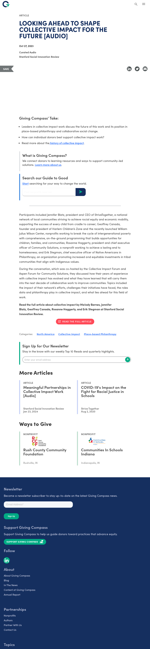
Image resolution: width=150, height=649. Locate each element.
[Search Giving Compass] (136, 4)
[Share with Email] (145, 68)
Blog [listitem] (6, 580)
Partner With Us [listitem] (13, 625)
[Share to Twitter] (137, 68)
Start (25, 184)
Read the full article (77, 321)
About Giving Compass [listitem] (17, 575)
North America (46, 334)
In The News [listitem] (11, 585)
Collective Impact (69, 334)
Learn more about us (48, 165)
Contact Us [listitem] (10, 630)
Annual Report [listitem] (12, 594)
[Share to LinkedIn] (129, 68)
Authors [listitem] (8, 620)
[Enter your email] (76, 360)
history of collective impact (67, 143)
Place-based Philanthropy (100, 334)
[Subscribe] (127, 359)
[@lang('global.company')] (6, 4)
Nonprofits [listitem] (10, 615)
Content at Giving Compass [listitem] (19, 590)
